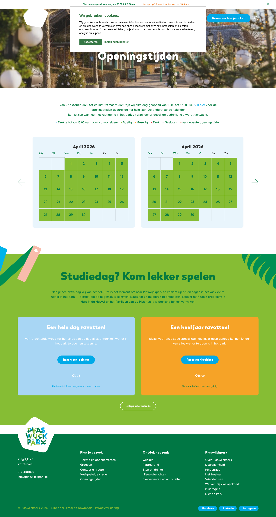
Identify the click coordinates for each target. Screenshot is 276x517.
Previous (21, 182)
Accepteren (91, 41)
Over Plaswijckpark (218, 460)
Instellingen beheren (116, 41)
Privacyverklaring (107, 508)
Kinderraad (212, 470)
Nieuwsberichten (154, 474)
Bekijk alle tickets (138, 406)
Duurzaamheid (215, 465)
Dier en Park (213, 494)
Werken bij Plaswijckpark (222, 484)
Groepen (86, 465)
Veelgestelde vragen (94, 474)
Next (255, 182)
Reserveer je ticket (76, 360)
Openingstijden (90, 479)
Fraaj (69, 508)
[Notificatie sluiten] (267, 4)
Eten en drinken (153, 470)
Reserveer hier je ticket (228, 18)
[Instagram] (249, 508)
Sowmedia (85, 508)
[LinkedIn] (228, 508)
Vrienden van (214, 479)
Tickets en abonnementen (98, 460)
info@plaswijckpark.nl (33, 477)
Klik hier (199, 105)
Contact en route (92, 470)
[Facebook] (207, 508)
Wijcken (148, 460)
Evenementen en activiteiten (162, 479)
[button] (256, 18)
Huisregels (212, 489)
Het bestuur (213, 474)
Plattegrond (151, 465)
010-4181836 (26, 472)
